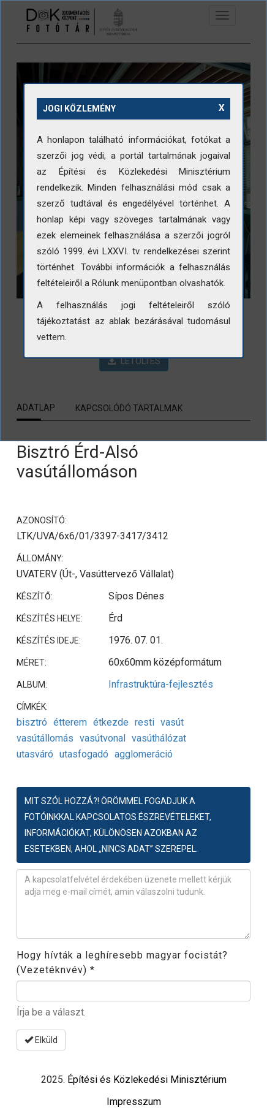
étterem (70, 722)
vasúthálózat (159, 738)
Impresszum (134, 1101)
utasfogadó (83, 754)
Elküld (41, 1040)
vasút (172, 722)
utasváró (35, 754)
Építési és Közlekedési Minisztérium (147, 1079)
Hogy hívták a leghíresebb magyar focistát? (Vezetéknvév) (122, 962)
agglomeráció (144, 754)
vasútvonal (103, 738)
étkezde (111, 722)
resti (144, 722)
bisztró (32, 722)
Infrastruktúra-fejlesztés (160, 684)
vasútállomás (45, 738)
